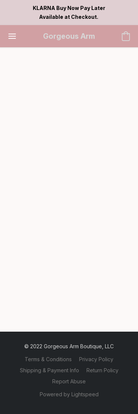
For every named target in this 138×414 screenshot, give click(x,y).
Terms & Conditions (48, 359)
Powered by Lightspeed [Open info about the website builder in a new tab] (69, 394)
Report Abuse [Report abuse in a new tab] (69, 381)
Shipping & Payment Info (49, 370)
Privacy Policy (96, 359)
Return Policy (102, 370)
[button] (69, 36)
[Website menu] (12, 36)
